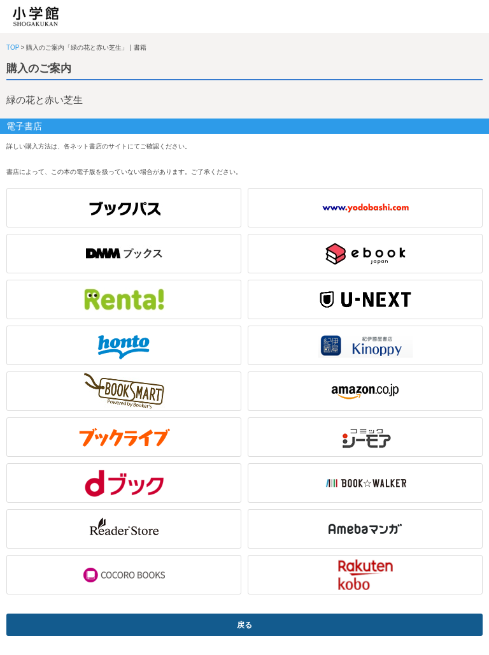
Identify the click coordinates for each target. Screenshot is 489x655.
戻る (244, 625)
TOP (12, 47)
